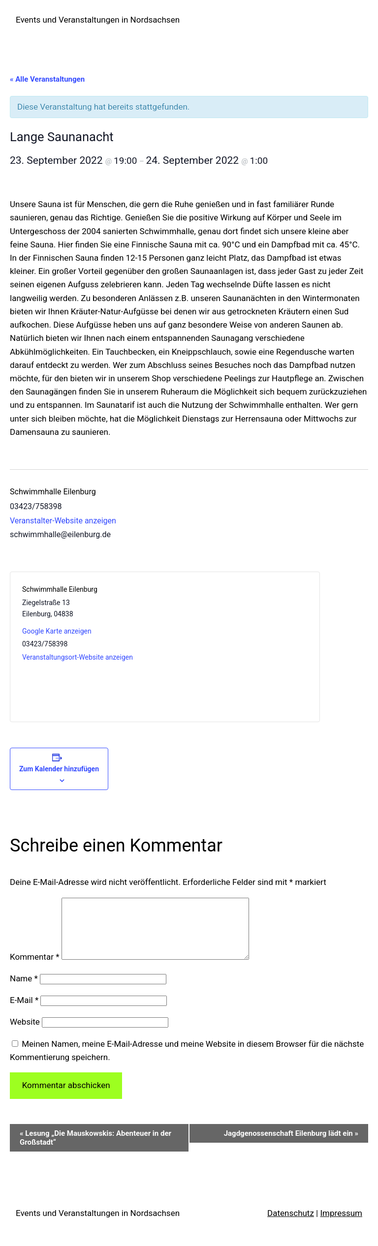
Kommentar (34, 968)
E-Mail (24, 1012)
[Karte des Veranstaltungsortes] (236, 647)
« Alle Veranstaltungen (47, 79)
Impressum (341, 1225)
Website (25, 1033)
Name (24, 990)
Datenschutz (290, 1225)
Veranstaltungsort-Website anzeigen (77, 657)
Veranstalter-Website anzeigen (63, 520)
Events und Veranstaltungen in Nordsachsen (98, 20)
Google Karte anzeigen (57, 631)
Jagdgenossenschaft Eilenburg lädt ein (291, 1145)
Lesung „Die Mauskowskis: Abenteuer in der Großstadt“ (95, 1149)
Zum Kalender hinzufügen (59, 769)
